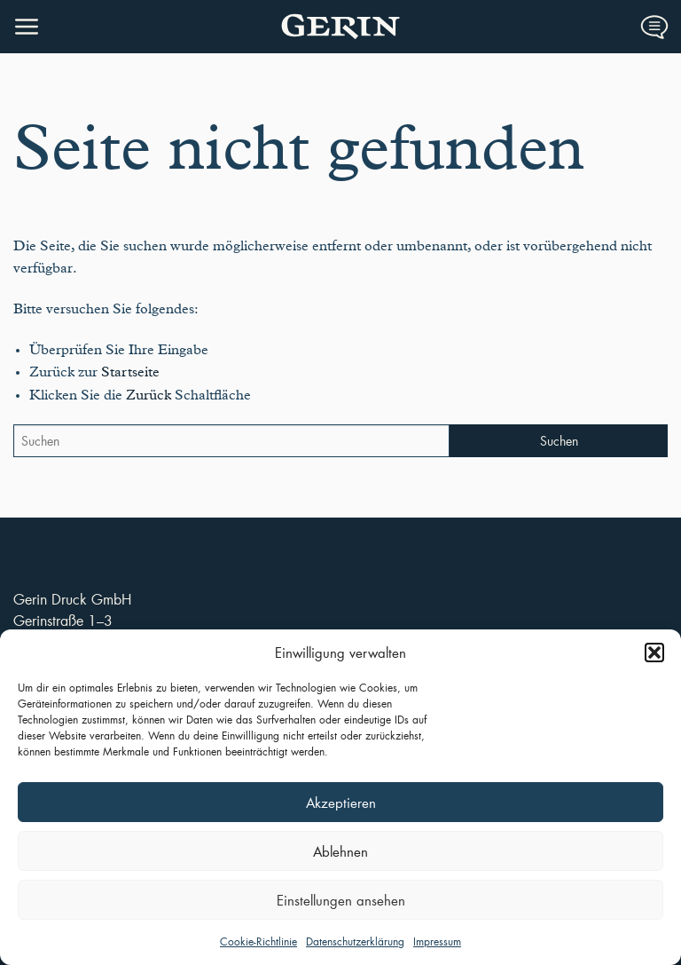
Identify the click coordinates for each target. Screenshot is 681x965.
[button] (654, 652)
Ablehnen (340, 851)
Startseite (130, 372)
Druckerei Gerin (340, 26)
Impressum (437, 941)
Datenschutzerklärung (355, 941)
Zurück (148, 395)
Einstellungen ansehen (341, 900)
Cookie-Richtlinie (258, 941)
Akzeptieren (341, 802)
